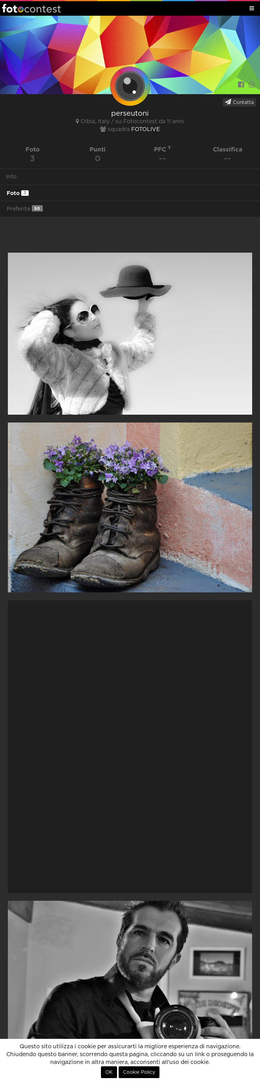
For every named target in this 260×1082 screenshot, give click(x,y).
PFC (162, 149)
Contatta (239, 102)
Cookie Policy (139, 1072)
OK (109, 1072)
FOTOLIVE (145, 129)
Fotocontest (31, 8)
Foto (18, 193)
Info (11, 177)
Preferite (25, 208)
